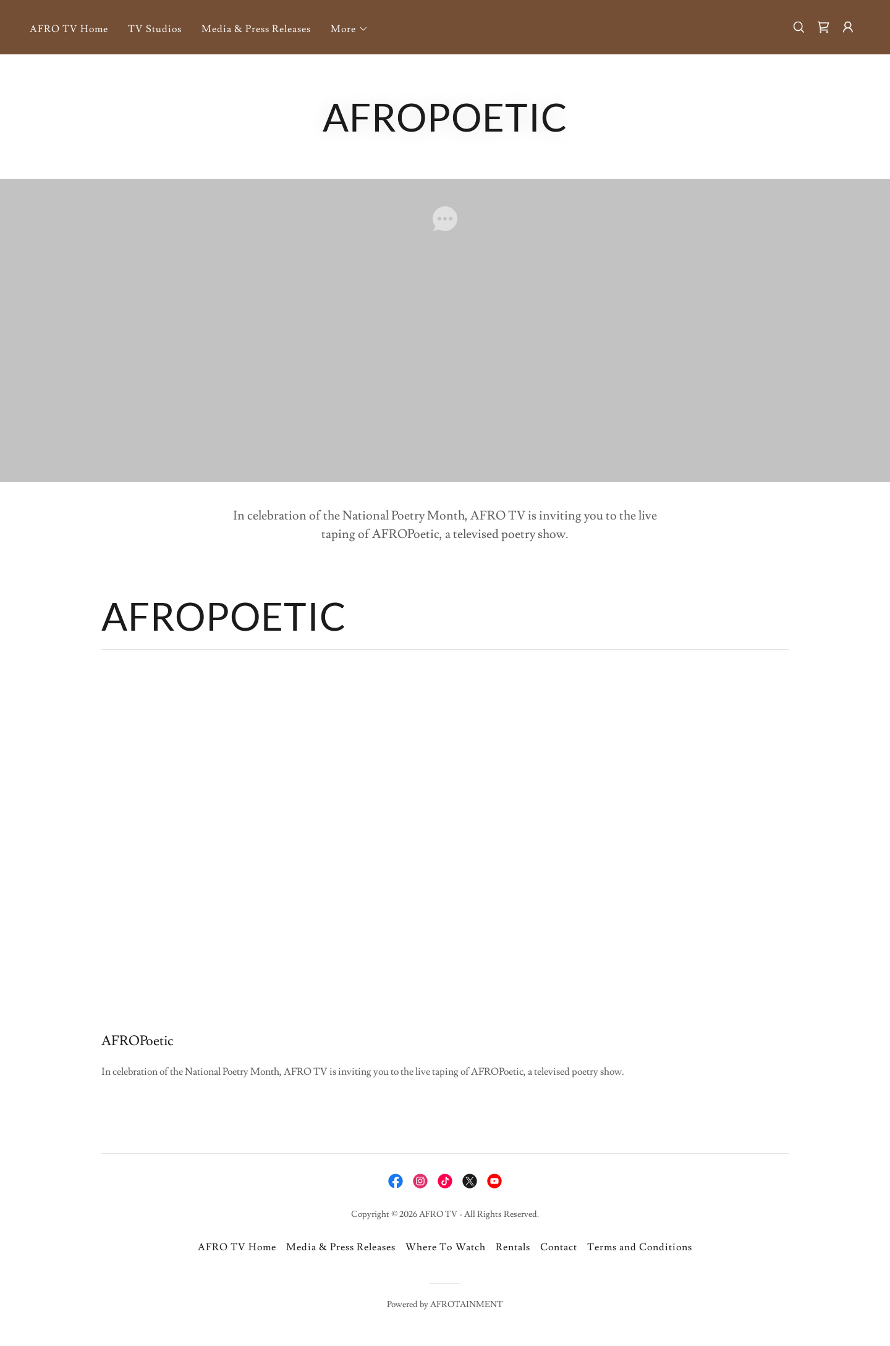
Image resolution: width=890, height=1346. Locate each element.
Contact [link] (558, 1247)
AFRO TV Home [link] (69, 29)
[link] (823, 27)
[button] (349, 29)
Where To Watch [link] (445, 1247)
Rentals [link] (513, 1247)
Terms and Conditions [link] (639, 1247)
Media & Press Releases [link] (256, 29)
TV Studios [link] (155, 29)
